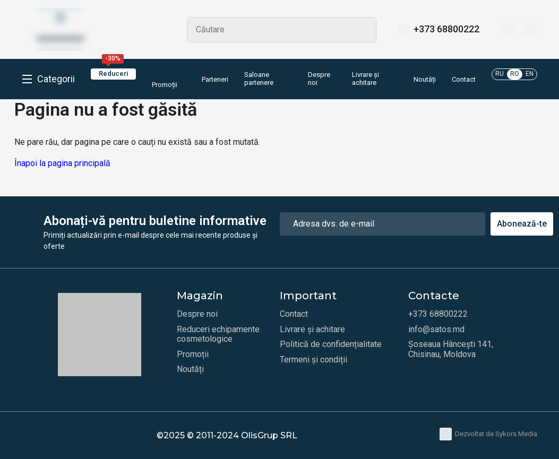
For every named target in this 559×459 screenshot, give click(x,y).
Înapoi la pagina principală (62, 163)
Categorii (56, 79)
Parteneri (215, 79)
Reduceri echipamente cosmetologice (218, 334)
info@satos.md (436, 329)
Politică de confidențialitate (331, 344)
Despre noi (319, 78)
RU (499, 73)
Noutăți (425, 79)
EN (530, 73)
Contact (464, 79)
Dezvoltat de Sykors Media (488, 434)
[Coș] (530, 29)
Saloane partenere (258, 78)
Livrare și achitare (365, 78)
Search (363, 29)
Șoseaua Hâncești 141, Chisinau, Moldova (450, 349)
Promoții (164, 78)
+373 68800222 (446, 29)
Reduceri (113, 72)
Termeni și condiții (313, 360)
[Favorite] (508, 29)
